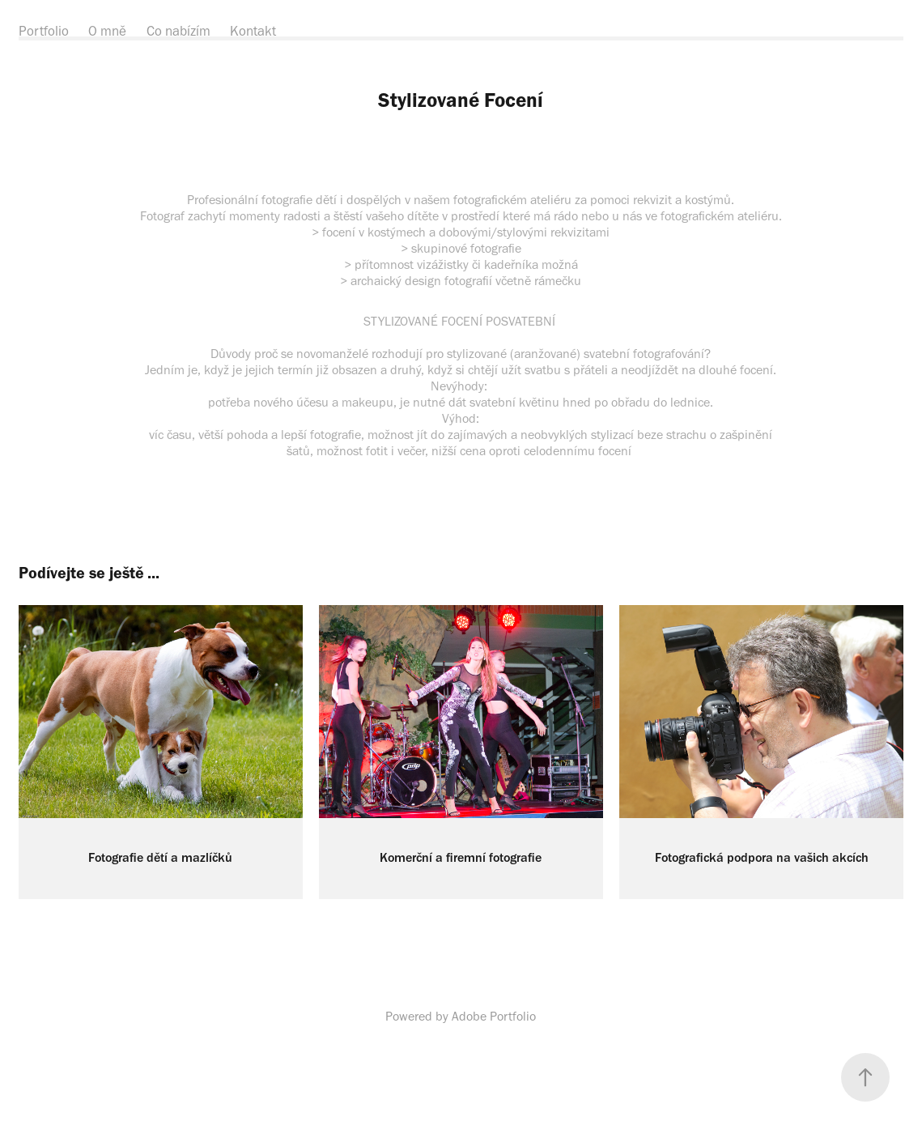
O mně (107, 31)
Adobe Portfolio (494, 1016)
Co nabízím (178, 31)
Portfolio (44, 31)
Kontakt (253, 31)
